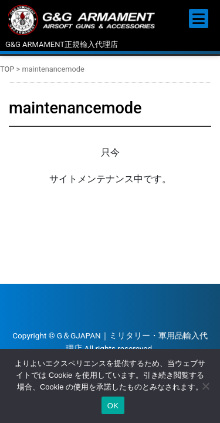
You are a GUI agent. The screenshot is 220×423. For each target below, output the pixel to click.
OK (113, 405)
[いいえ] (205, 386)
